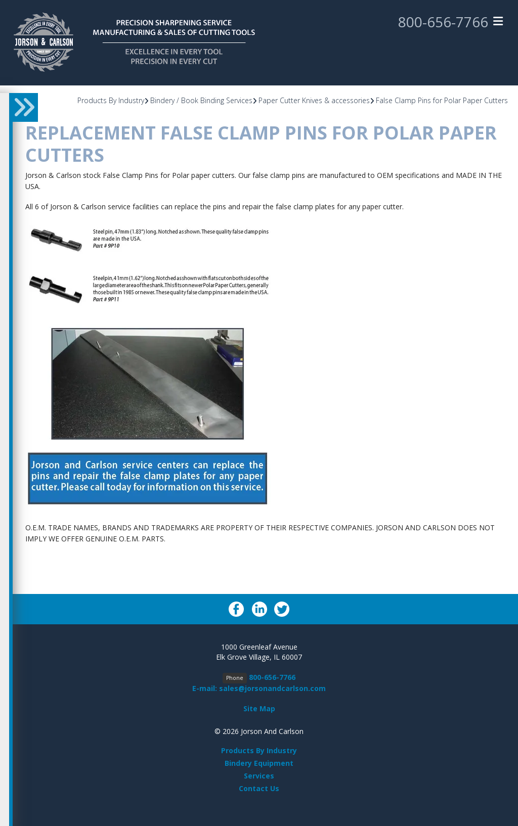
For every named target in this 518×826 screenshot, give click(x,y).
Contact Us (259, 788)
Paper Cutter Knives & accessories (314, 100)
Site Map (259, 708)
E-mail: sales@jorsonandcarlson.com (259, 688)
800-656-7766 (443, 21)
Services (259, 776)
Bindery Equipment (259, 763)
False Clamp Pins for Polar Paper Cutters (442, 100)
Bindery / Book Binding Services (201, 100)
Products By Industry (110, 100)
